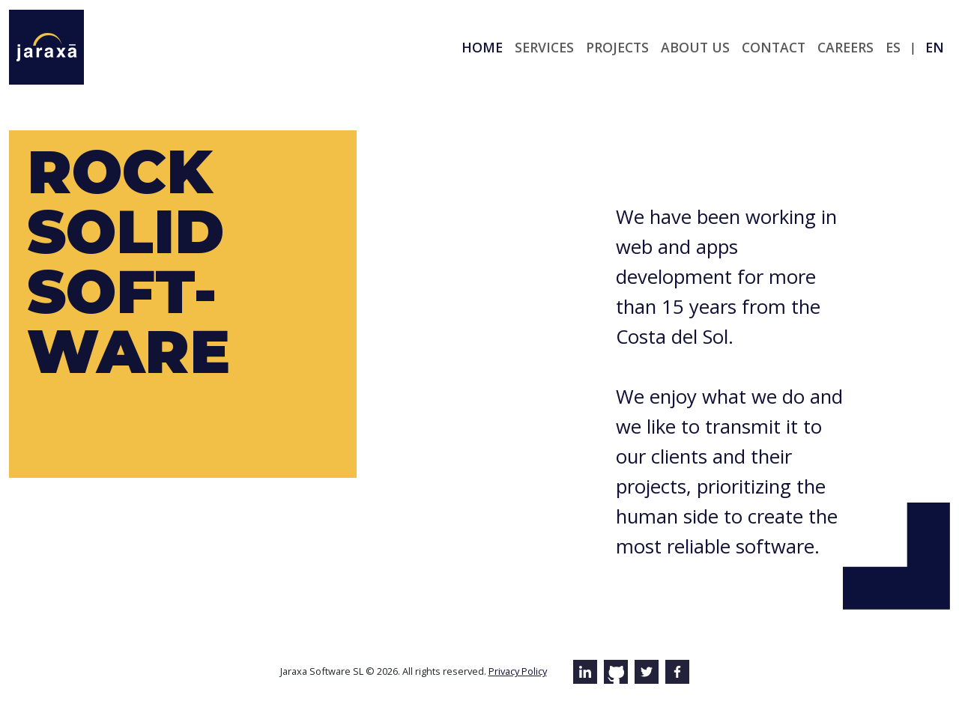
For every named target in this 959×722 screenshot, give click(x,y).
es (893, 47)
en (934, 47)
